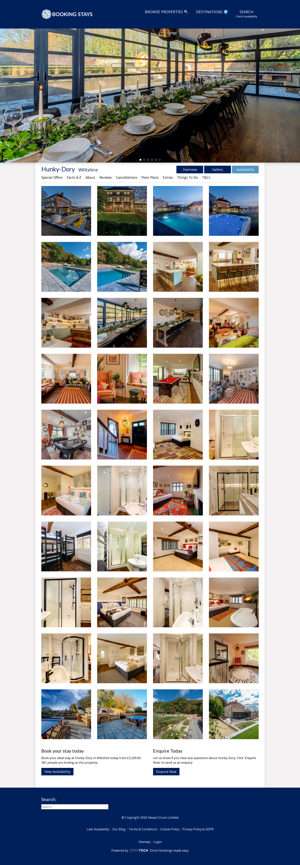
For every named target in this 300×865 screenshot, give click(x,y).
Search (246, 13)
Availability (245, 169)
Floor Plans (150, 177)
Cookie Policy (169, 829)
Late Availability (98, 829)
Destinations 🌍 (212, 11)
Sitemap (144, 842)
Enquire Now (166, 771)
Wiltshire (88, 169)
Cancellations (126, 177)
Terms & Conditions (143, 829)
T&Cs (206, 177)
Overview (190, 169)
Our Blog (118, 829)
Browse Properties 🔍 (166, 11)
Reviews (105, 177)
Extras (168, 177)
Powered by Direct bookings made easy (149, 850)
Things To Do (187, 177)
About (90, 177)
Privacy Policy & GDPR (198, 829)
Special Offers (52, 177)
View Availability (57, 771)
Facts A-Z (74, 177)
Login (157, 842)
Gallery (217, 169)
